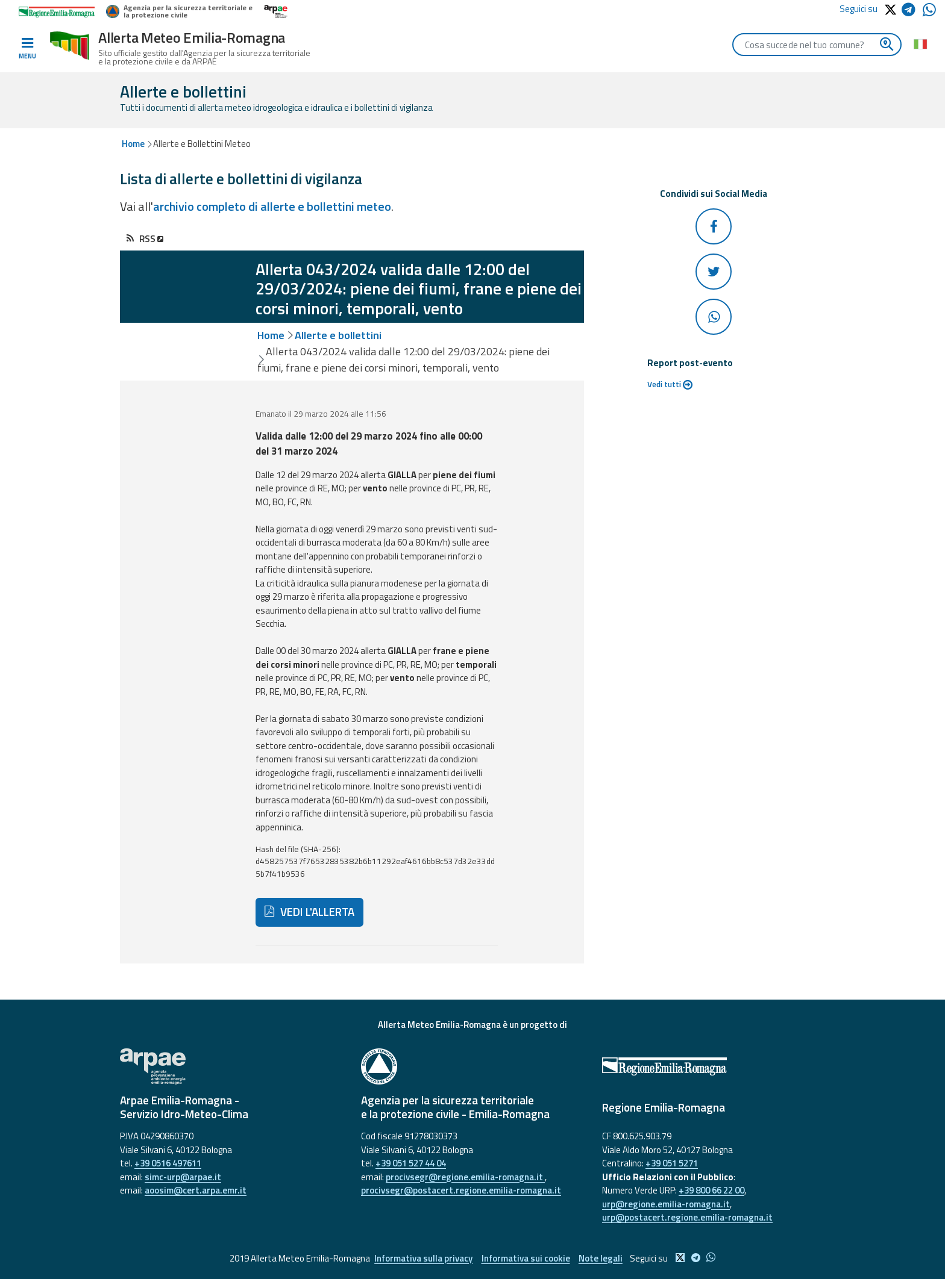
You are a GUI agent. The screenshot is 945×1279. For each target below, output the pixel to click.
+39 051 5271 (671, 1163)
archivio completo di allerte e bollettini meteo (272, 206)
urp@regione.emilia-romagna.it (666, 1204)
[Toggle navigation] (27, 48)
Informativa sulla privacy (423, 1258)
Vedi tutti (669, 384)
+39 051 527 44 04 (410, 1163)
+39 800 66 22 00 (711, 1190)
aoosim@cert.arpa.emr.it (195, 1190)
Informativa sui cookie (526, 1258)
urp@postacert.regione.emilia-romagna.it (687, 1217)
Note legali (601, 1258)
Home (133, 144)
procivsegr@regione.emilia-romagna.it (465, 1177)
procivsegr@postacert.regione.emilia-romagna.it (461, 1190)
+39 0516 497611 (167, 1163)
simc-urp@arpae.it (183, 1177)
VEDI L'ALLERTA (309, 911)
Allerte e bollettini (338, 335)
